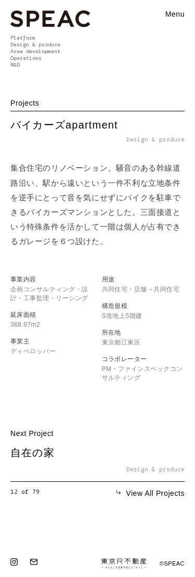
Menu (175, 14)
